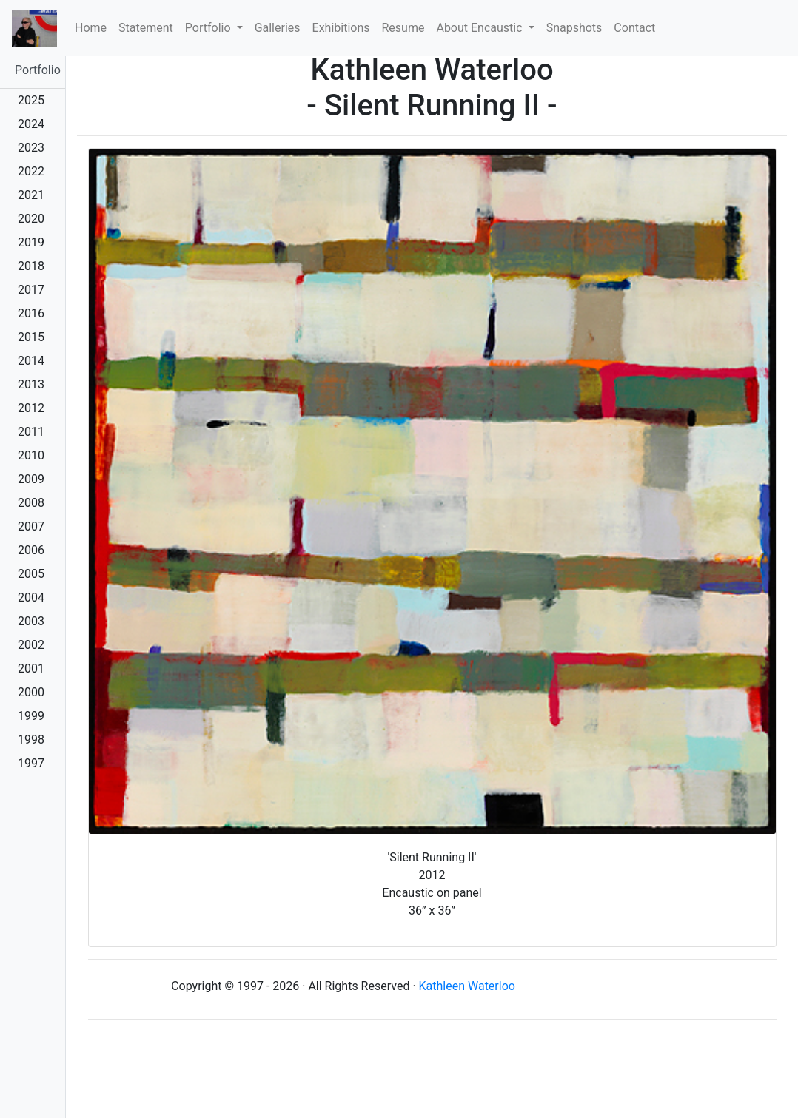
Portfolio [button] (209, 28)
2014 (31, 361)
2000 (31, 692)
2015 (31, 337)
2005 (31, 574)
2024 (31, 124)
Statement (145, 28)
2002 (31, 645)
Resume (403, 28)
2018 (31, 266)
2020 (31, 219)
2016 (31, 313)
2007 (31, 526)
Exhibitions (341, 28)
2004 (31, 597)
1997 (31, 763)
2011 (31, 432)
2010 (31, 455)
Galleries (278, 28)
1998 (31, 740)
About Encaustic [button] (480, 28)
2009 (31, 479)
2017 (31, 290)
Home (94, 26)
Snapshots (574, 28)
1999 (31, 716)
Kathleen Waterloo (467, 986)
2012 (31, 408)
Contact (634, 28)
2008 (31, 503)
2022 (31, 171)
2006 (31, 550)
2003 (31, 621)
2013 (31, 384)
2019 (31, 242)
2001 (31, 668)
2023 (31, 148)
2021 (31, 195)
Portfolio (38, 70)
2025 (31, 100)
